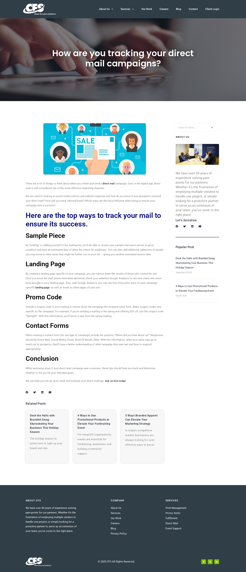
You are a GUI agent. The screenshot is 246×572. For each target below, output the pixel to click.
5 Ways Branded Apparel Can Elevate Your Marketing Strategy (141, 419)
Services (127, 9)
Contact (193, 9)
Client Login (212, 9)
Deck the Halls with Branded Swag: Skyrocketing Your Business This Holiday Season (44, 424)
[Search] (212, 127)
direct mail (108, 183)
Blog (178, 9)
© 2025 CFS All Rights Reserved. (116, 561)
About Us (106, 9)
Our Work (146, 9)
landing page (42, 287)
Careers (164, 9)
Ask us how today (115, 380)
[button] (27, 392)
